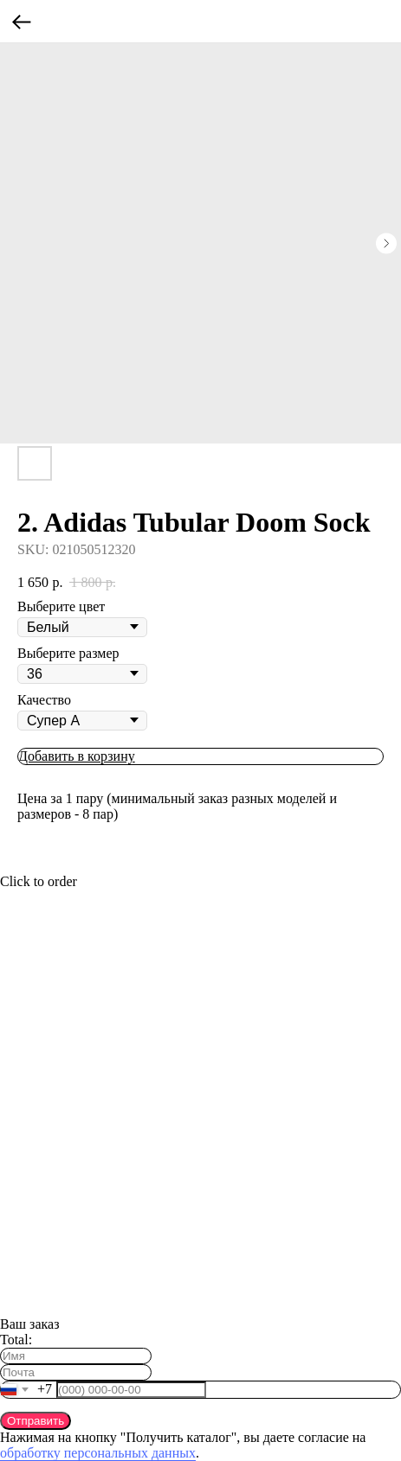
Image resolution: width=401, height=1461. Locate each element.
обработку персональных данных (98, 1452)
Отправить (35, 1420)
